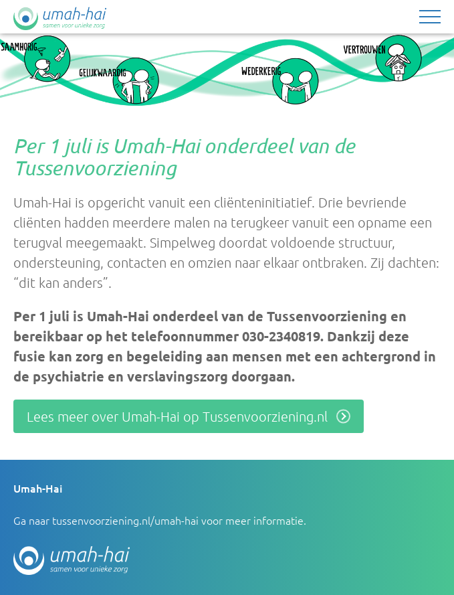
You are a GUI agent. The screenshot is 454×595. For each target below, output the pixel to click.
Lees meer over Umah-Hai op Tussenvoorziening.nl (177, 416)
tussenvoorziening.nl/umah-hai (125, 520)
